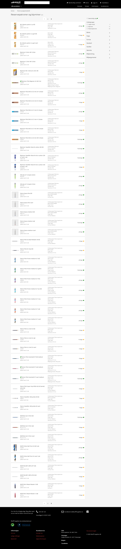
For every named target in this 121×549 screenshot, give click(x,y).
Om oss (13, 533)
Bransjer (79, 6)
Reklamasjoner (40, 536)
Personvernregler (91, 531)
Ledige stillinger (15, 536)
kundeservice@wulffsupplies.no (72, 512)
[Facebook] (88, 512)
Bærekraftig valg (92, 18)
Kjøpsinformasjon (41, 539)
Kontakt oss (39, 533)
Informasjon (95, 6)
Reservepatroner (98, 29)
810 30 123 (41, 512)
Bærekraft (13, 539)
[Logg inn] (94, 2)
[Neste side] (51, 19)
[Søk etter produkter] (37, 2)
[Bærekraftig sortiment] (74, 2)
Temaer (87, 6)
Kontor (12, 11)
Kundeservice (105, 6)
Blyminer (98, 27)
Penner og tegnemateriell (23, 11)
